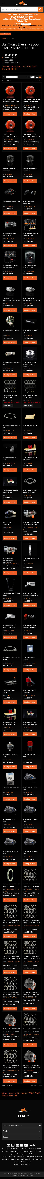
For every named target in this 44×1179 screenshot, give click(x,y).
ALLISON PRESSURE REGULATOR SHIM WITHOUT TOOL (9, 627)
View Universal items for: (19, 67)
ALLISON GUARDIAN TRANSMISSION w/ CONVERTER (9, 561)
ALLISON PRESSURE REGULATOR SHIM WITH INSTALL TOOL (31, 595)
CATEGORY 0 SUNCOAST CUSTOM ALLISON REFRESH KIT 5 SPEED (11, 886)
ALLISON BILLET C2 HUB (11, 330)
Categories (7, 34)
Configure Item (9, 114)
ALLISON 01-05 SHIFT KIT (11, 201)
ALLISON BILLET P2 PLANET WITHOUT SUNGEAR (29, 365)
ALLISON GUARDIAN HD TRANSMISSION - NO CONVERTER (31, 524)
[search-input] (19, 9)
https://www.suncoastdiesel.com (14, 1157)
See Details (8, 405)
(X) (2, 57)
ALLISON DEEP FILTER (30, 425)
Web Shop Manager (26, 1175)
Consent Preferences (22, 1164)
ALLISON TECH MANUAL (11, 787)
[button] (22, 9)
